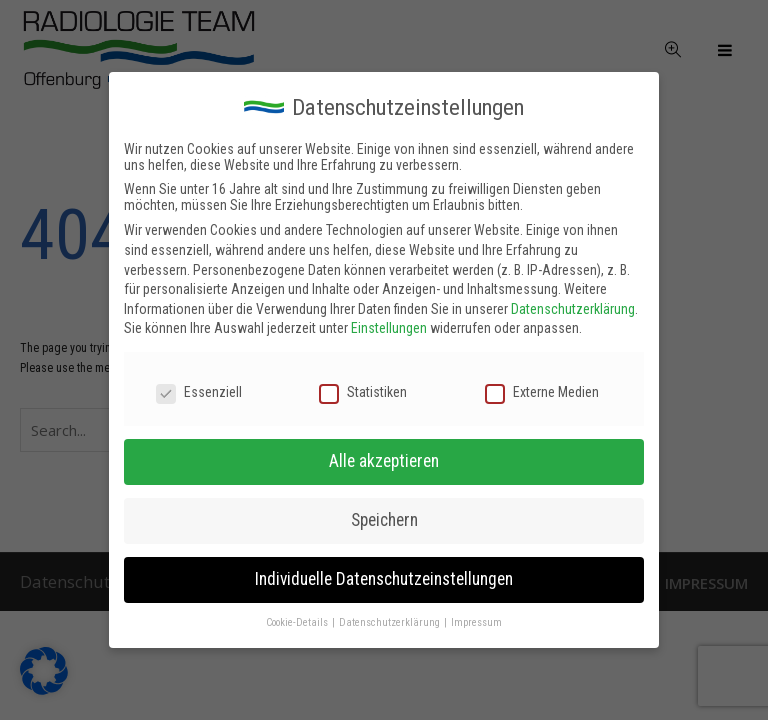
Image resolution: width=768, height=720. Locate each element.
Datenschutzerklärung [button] (390, 622)
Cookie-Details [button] (298, 622)
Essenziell (199, 392)
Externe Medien (542, 392)
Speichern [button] (384, 520)
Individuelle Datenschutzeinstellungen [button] (384, 579)
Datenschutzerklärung (573, 309)
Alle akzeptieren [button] (384, 461)
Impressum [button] (476, 622)
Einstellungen (389, 328)
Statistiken (363, 392)
